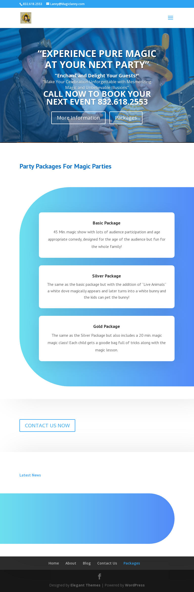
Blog (87, 563)
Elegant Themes (85, 585)
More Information (78, 117)
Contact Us (107, 563)
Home (53, 563)
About (70, 563)
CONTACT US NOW (47, 425)
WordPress (135, 585)
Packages (126, 117)
